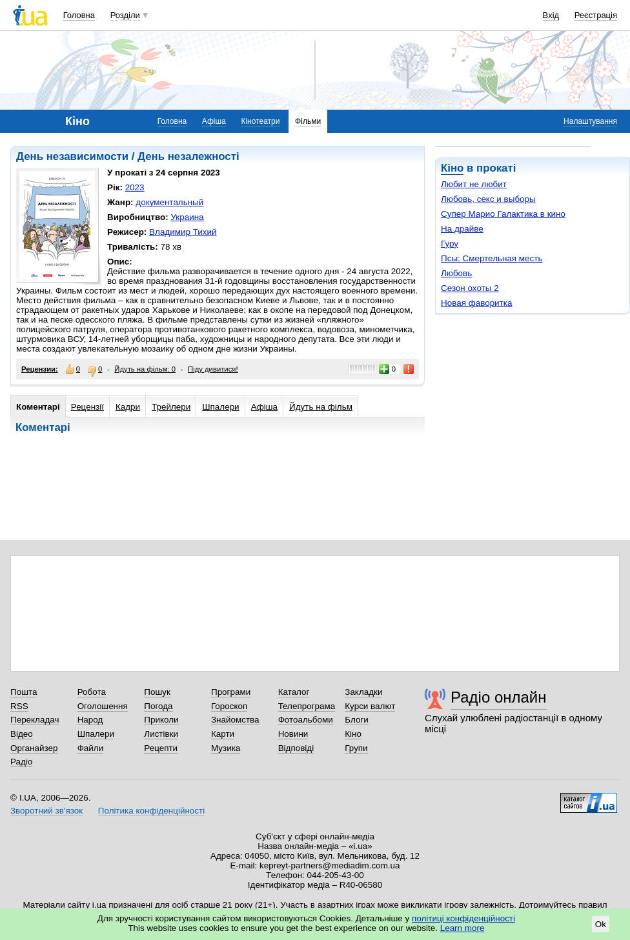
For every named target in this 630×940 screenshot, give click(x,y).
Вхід (551, 15)
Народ (90, 720)
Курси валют (370, 706)
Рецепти (161, 748)
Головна (79, 15)
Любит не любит (474, 184)
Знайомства (235, 720)
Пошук (157, 692)
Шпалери (220, 407)
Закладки (363, 692)
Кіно (452, 168)
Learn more (462, 928)
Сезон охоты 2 (470, 288)
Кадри (128, 407)
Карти (222, 734)
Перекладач (34, 720)
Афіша (214, 121)
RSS (19, 706)
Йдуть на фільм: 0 (145, 369)
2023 (135, 187)
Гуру (449, 243)
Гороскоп (229, 706)
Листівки (161, 734)
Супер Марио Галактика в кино (503, 214)
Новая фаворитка (476, 303)
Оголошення (102, 706)
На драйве (462, 229)
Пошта (23, 692)
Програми (230, 692)
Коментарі (38, 407)
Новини (293, 734)
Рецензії (87, 407)
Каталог (294, 692)
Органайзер (33, 748)
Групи (356, 748)
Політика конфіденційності (151, 810)
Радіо (21, 761)
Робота (91, 692)
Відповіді (296, 748)
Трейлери (171, 407)
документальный (169, 202)
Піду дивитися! (213, 369)
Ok (600, 924)
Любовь (456, 273)
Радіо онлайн (499, 697)
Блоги (357, 720)
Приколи (161, 720)
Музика (225, 748)
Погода (158, 706)
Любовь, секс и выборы (488, 199)
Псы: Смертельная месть (491, 258)
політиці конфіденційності (463, 918)
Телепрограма (307, 706)
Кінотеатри (260, 121)
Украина (186, 217)
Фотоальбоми (305, 720)
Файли (90, 748)
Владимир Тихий (182, 232)
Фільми (308, 121)
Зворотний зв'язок (46, 810)
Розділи (125, 15)
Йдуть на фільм (320, 407)
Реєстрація (595, 15)
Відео (21, 734)
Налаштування (590, 121)
